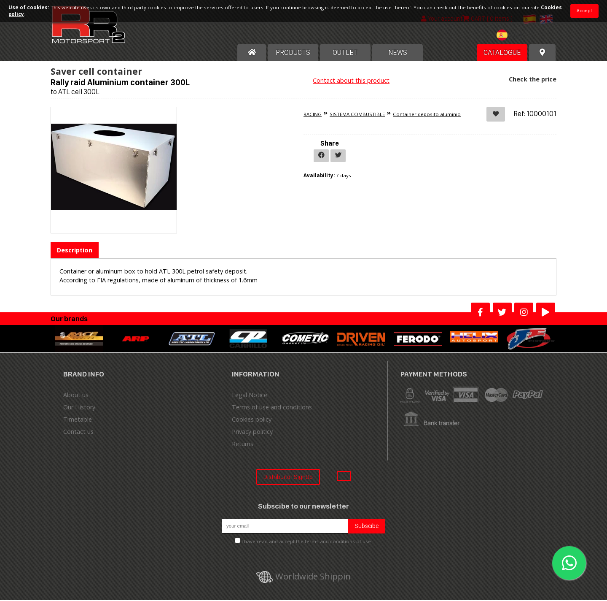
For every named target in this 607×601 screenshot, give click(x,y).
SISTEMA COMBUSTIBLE (357, 115)
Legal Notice (249, 396)
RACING (313, 115)
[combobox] (513, 37)
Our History (79, 408)
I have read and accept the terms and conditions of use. (307, 542)
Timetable (77, 420)
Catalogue (502, 53)
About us (76, 396)
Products (293, 53)
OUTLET (345, 53)
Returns (242, 445)
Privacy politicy (252, 432)
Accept (584, 11)
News (397, 53)
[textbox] (513, 36)
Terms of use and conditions (272, 408)
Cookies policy (251, 420)
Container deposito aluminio (427, 115)
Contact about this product (351, 82)
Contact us (78, 432)
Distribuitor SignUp (288, 477)
